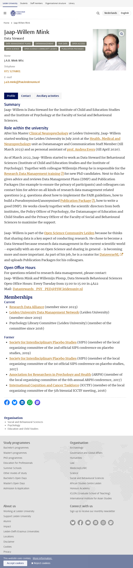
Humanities (76, 458)
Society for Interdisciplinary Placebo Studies (43, 342)
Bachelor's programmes (16, 447)
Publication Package (75, 201)
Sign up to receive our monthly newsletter (92, 511)
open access (78, 43)
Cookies (7, 546)
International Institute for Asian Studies (91, 498)
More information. (42, 558)
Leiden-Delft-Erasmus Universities (21, 531)
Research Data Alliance (26, 307)
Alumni (7, 521)
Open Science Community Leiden (69, 233)
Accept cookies (15, 563)
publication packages (73, 49)
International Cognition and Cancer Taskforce (44, 385)
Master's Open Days (14, 483)
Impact (7, 526)
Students (24, 3)
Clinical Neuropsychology (48, 133)
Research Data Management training (32, 174)
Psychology (14, 425)
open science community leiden (40, 49)
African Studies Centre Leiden (85, 483)
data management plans (18, 43)
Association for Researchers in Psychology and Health (50, 374)
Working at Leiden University (18, 511)
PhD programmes (12, 458)
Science (74, 473)
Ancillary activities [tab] (48, 96)
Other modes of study (15, 473)
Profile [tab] (11, 96)
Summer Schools (12, 468)
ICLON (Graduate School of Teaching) (90, 493)
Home (6, 22)
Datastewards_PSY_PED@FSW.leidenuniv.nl (48, 289)
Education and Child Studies (23, 429)
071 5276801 (12, 71)
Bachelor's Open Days (15, 478)
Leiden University (10, 3)
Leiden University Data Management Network (44, 312)
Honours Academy (80, 488)
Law (72, 463)
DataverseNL (109, 254)
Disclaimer (8, 541)
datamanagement (45, 43)
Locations (8, 536)
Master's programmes (15, 453)
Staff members (36, 3)
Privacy (7, 551)
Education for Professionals (18, 463)
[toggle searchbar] (98, 13)
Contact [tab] (26, 96)
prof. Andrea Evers (81, 149)
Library (71, 3)
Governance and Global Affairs (86, 453)
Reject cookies (42, 563)
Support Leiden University (17, 516)
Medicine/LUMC (78, 468)
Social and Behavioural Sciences (25, 422)
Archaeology (76, 447)
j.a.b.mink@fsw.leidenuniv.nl (22, 82)
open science (12, 49)
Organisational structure (55, 3)
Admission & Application (16, 488)
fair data (62, 43)
